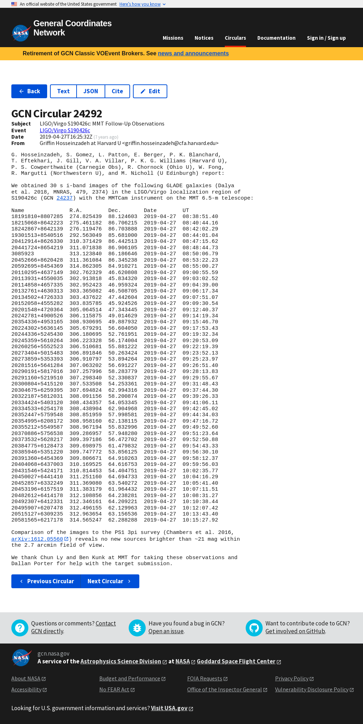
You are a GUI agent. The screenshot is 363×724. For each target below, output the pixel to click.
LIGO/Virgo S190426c (65, 130)
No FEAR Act (114, 689)
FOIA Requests (204, 678)
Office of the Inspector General (224, 689)
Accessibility (26, 689)
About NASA (25, 678)
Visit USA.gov (169, 708)
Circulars (235, 37)
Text (63, 91)
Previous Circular (46, 581)
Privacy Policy (291, 678)
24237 (65, 198)
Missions (173, 37)
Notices (204, 37)
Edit (150, 91)
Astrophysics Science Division (120, 661)
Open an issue (166, 631)
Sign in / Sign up (326, 37)
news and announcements (193, 53)
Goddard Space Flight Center (236, 661)
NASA (182, 661)
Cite (117, 91)
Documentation (276, 37)
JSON (90, 91)
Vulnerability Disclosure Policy (311, 689)
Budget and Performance (129, 678)
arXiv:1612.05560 (37, 538)
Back (29, 91)
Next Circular (110, 581)
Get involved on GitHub (295, 631)
